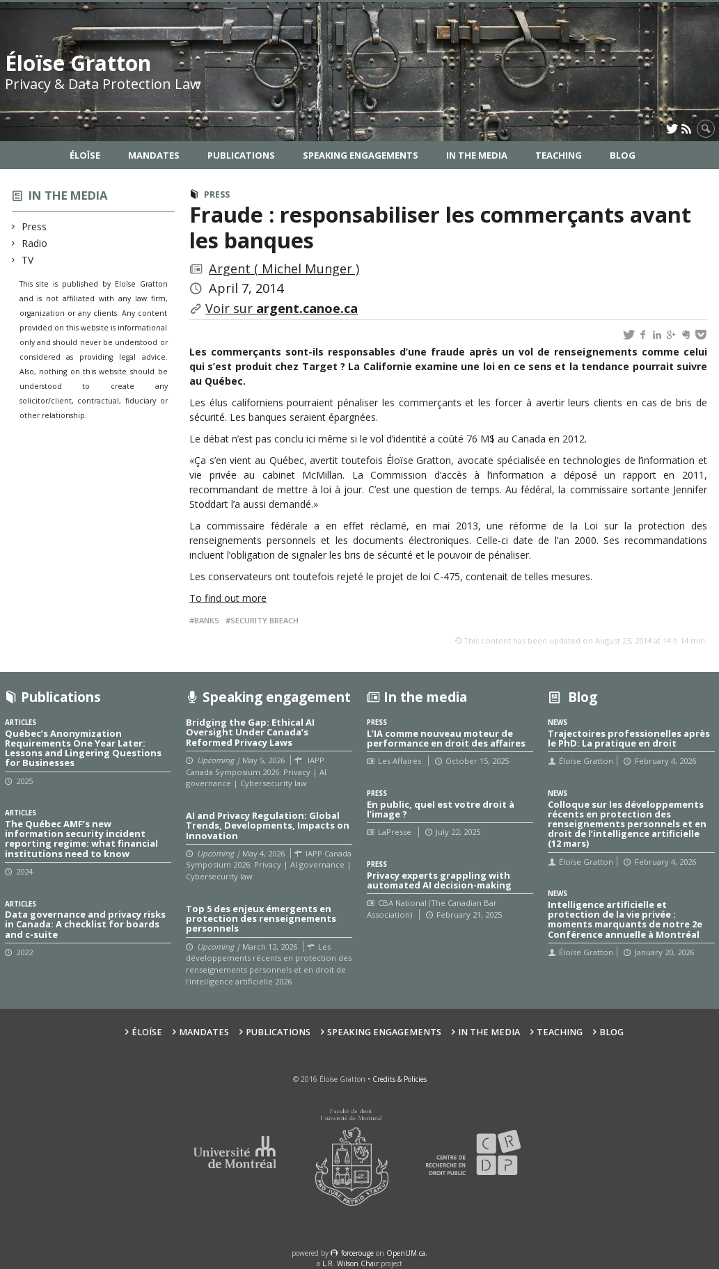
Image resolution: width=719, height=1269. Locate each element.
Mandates (154, 155)
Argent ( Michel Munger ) (284, 268)
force (357, 1253)
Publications (241, 155)
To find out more (228, 598)
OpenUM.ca (405, 1253)
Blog (622, 155)
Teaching (558, 155)
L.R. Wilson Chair (350, 1263)
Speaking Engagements (360, 155)
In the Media (476, 155)
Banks (206, 620)
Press (34, 226)
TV (27, 259)
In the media (68, 195)
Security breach (264, 620)
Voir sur (281, 308)
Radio (34, 243)
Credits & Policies (399, 1079)
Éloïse (85, 155)
